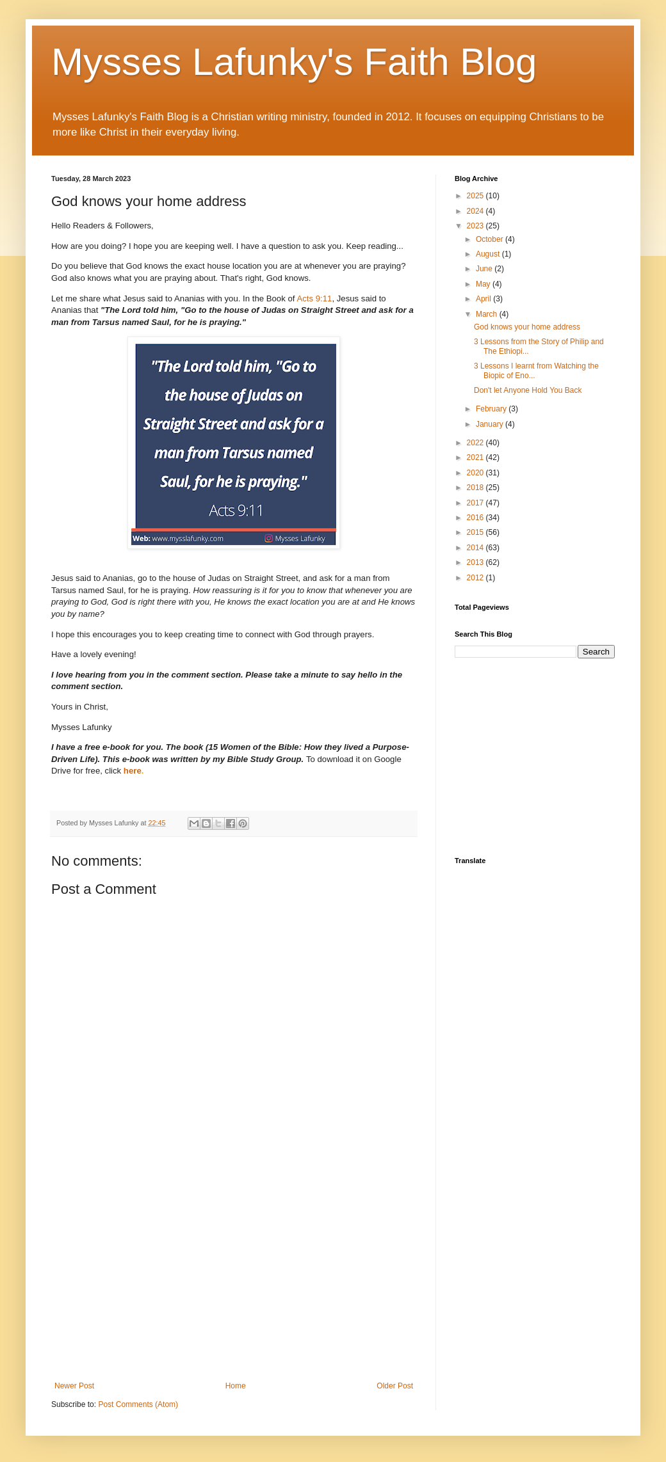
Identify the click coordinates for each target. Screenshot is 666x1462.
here (133, 770)
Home (235, 1385)
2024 (476, 211)
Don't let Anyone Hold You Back (527, 390)
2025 (476, 195)
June (485, 268)
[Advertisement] (233, 1275)
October (490, 239)
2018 (476, 487)
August (489, 254)
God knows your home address (527, 326)
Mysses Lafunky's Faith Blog (294, 61)
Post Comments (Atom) (138, 1404)
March (487, 314)
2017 (476, 502)
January (490, 424)
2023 (476, 225)
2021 (476, 457)
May (484, 284)
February (492, 408)
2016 (476, 517)
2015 (476, 532)
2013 (476, 562)
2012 (476, 577)
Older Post (395, 1385)
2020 (476, 472)
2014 (476, 547)
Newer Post (74, 1385)
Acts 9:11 (314, 298)
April (484, 298)
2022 (476, 442)
